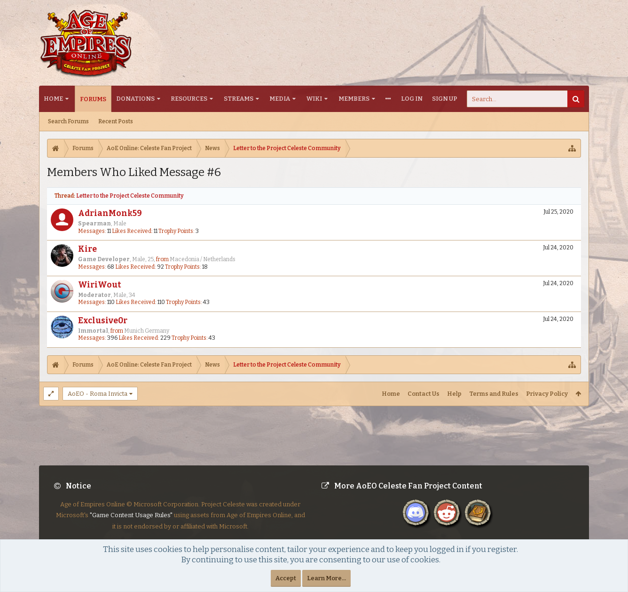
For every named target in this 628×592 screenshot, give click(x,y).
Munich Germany (146, 331)
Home (53, 98)
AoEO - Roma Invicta (97, 393)
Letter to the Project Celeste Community (130, 195)
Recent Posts (115, 121)
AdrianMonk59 (110, 213)
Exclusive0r (102, 321)
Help (454, 393)
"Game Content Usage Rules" (131, 522)
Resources (189, 98)
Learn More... (326, 578)
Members (353, 98)
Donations (135, 98)
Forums (93, 99)
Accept (285, 578)
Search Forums (68, 121)
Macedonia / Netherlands (203, 259)
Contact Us (424, 393)
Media (279, 98)
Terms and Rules (493, 393)
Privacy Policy (547, 393)
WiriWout (99, 285)
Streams (238, 98)
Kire (87, 249)
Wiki (314, 98)
